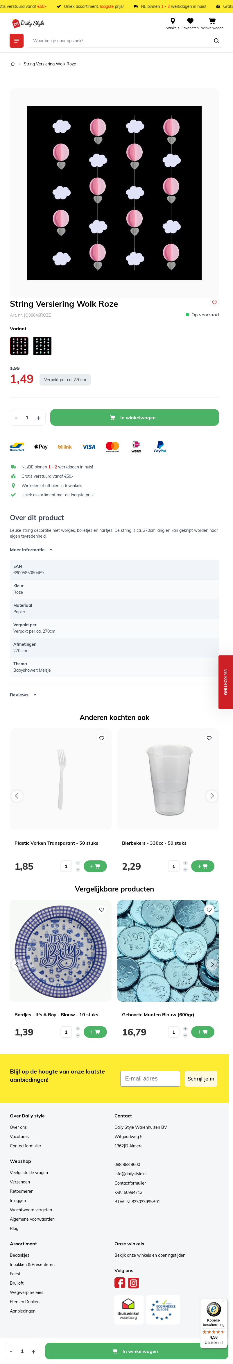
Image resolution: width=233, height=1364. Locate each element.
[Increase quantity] (78, 863)
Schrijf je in (201, 1078)
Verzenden (20, 1182)
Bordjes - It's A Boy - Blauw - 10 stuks (56, 1014)
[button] (225, 682)
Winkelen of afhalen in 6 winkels (51, 485)
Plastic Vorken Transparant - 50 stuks (56, 843)
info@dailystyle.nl (130, 1173)
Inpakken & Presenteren (32, 1264)
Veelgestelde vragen (29, 1172)
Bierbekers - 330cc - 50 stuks (154, 843)
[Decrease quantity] (78, 869)
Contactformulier (25, 1146)
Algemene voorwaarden (32, 1219)
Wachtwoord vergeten (31, 1210)
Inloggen (18, 1200)
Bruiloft (17, 1283)
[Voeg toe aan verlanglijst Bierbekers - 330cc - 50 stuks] (209, 738)
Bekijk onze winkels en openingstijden (149, 1255)
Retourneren (21, 1191)
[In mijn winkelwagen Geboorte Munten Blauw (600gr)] (202, 1032)
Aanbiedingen (22, 1311)
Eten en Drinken (25, 1301)
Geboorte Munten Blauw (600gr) (158, 1014)
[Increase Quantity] (39, 417)
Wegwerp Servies (26, 1292)
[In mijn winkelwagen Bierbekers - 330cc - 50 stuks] (202, 866)
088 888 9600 (127, 1164)
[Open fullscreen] (114, 193)
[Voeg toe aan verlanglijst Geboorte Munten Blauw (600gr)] (209, 910)
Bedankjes (19, 1255)
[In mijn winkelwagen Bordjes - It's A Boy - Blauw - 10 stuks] (95, 1032)
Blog (14, 1228)
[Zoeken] (216, 41)
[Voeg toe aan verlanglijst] (214, 302)
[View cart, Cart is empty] (212, 23)
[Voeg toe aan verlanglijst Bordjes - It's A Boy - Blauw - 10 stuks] (101, 910)
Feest (15, 1273)
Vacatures (19, 1136)
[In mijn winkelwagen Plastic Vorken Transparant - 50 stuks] (95, 866)
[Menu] (223, 1302)
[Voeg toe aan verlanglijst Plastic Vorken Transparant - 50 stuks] (101, 738)
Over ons (18, 1127)
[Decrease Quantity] (16, 417)
